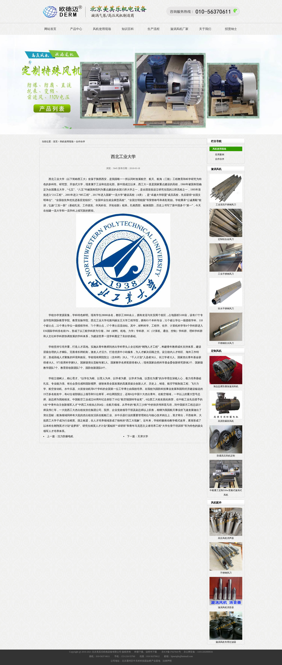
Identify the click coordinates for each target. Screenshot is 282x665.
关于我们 (205, 28)
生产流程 (153, 28)
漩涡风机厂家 (179, 28)
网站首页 (50, 28)
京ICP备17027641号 (171, 652)
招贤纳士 (231, 28)
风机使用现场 (102, 28)
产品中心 (76, 28)
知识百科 (128, 28)
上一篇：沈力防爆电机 (60, 436)
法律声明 (167, 661)
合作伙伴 (219, 159)
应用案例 (219, 154)
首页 (55, 141)
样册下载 (138, 652)
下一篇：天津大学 (137, 436)
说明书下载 (151, 652)
